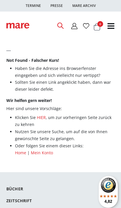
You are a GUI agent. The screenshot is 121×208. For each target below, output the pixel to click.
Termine (33, 5)
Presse (56, 5)
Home (20, 152)
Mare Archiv (84, 5)
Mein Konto (42, 152)
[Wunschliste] (86, 26)
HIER (41, 117)
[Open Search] (60, 25)
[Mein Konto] (74, 26)
